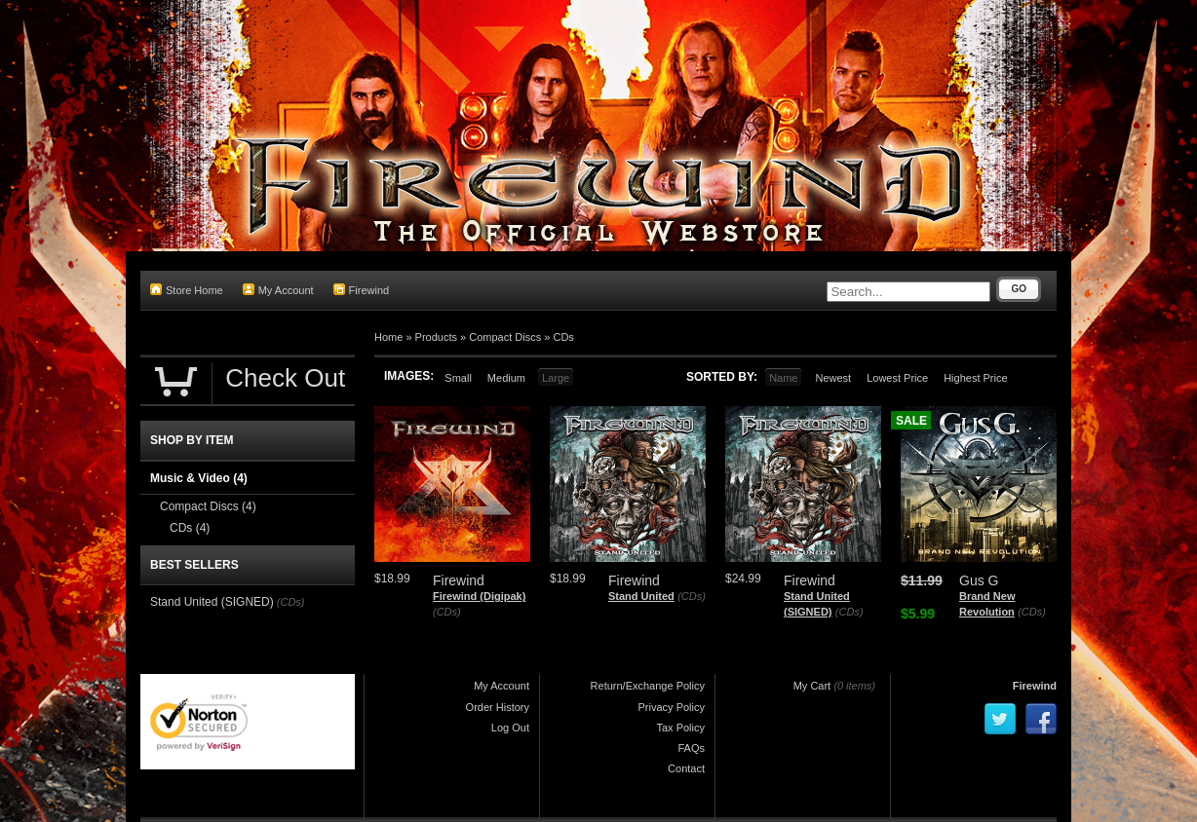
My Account (278, 289)
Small (458, 378)
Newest (833, 378)
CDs (563, 337)
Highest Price (975, 378)
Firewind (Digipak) (479, 596)
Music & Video (199, 478)
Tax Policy (680, 727)
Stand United (641, 596)
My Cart (812, 685)
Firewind (361, 289)
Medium (506, 378)
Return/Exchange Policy (648, 685)
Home (388, 337)
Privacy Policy (671, 707)
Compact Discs (505, 337)
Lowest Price (897, 378)
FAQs (691, 748)
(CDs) (447, 611)
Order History (497, 707)
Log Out (510, 727)
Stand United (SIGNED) (212, 602)
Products (436, 337)
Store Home (186, 289)
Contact (686, 768)
